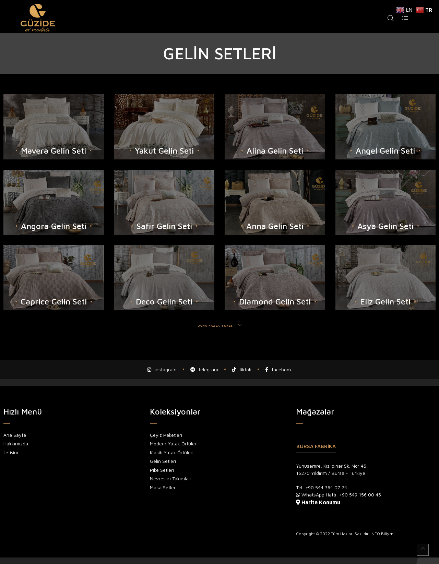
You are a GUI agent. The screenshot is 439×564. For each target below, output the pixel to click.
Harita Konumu (320, 502)
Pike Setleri (162, 469)
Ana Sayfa (14, 434)
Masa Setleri (163, 487)
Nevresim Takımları (170, 478)
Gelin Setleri (163, 461)
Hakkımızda (15, 443)
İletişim (10, 452)
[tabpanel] (366, 484)
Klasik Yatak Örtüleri (171, 452)
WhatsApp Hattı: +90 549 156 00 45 (341, 494)
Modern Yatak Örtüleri (174, 443)
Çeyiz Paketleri (166, 434)
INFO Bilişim (381, 533)
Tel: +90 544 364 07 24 (321, 487)
